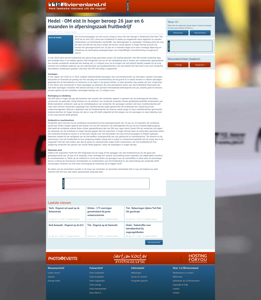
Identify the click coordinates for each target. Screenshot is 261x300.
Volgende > (200, 64)
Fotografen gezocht (139, 281)
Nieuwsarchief (154, 242)
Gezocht (51, 277)
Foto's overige (95, 285)
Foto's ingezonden (97, 281)
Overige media (54, 281)
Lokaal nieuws (54, 273)
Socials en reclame (139, 277)
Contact (176, 292)
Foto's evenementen (98, 289)
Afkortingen (136, 273)
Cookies (176, 289)
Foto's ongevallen (97, 273)
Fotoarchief (96, 268)
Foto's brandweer (97, 277)
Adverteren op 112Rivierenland (186, 281)
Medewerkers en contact (183, 273)
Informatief (137, 268)
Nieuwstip (178, 32)
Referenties (178, 277)
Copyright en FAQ (180, 285)
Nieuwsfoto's (200, 32)
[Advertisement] (171, 6)
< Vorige (178, 64)
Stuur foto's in (95, 292)
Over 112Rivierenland (185, 268)
